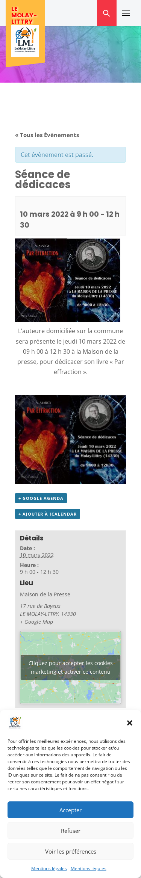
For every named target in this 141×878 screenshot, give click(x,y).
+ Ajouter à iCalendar (47, 514)
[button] (129, 723)
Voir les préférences (70, 851)
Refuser (70, 830)
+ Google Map (36, 621)
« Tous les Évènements (47, 135)
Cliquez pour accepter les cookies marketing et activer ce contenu (71, 667)
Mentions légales (49, 868)
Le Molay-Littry (24, 15)
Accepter (70, 810)
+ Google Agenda (41, 498)
